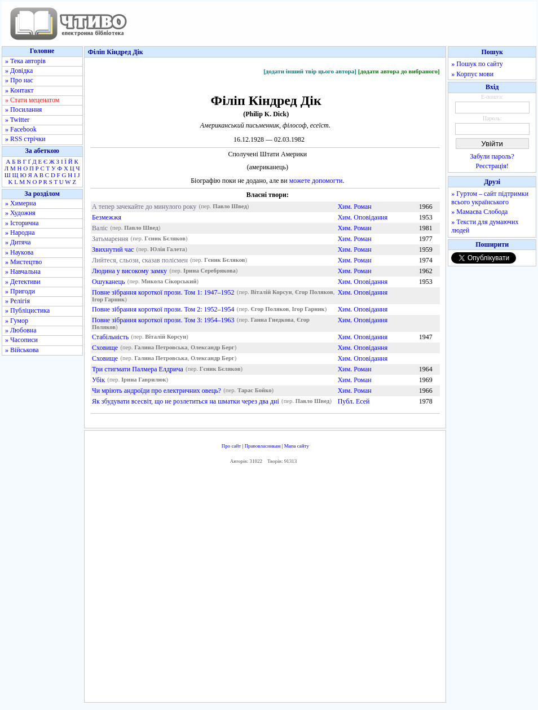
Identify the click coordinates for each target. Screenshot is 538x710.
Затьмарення (110, 239)
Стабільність (110, 337)
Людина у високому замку (129, 271)
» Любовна (21, 330)
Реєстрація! (492, 166)
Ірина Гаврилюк (143, 380)
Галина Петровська (160, 348)
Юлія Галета (167, 250)
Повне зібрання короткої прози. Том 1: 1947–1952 (163, 292)
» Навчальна (23, 271)
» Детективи (23, 282)
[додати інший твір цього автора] (309, 71)
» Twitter (17, 120)
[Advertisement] (265, 586)
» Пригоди (20, 291)
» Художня (20, 213)
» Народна (20, 232)
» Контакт (19, 90)
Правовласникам (263, 446)
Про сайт (231, 446)
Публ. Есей (354, 401)
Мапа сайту (296, 446)
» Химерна (20, 203)
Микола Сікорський (168, 282)
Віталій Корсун (271, 293)
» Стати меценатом (32, 100)
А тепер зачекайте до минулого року (144, 207)
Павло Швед (230, 207)
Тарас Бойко (254, 391)
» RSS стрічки (25, 139)
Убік (98, 380)
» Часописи (21, 340)
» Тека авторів (25, 61)
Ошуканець (108, 282)
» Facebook (21, 129)
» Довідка (19, 70)
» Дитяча (18, 242)
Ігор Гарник (108, 300)
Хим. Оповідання (363, 217)
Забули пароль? (492, 156)
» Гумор (16, 321)
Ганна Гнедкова (271, 320)
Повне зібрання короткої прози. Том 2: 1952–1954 (163, 309)
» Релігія (17, 301)
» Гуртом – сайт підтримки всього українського (489, 198)
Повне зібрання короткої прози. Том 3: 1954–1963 (163, 320)
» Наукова (19, 252)
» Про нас (19, 80)
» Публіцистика (27, 310)
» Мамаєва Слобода (479, 212)
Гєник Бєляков (165, 239)
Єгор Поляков (314, 293)
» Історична (22, 223)
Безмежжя (106, 217)
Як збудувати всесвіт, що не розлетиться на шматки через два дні (185, 401)
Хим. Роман (355, 207)
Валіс (100, 228)
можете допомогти (316, 181)
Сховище (105, 348)
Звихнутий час (113, 249)
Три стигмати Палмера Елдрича (137, 369)
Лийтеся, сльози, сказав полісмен (140, 260)
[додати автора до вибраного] (399, 71)
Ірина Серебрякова (209, 271)
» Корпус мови (472, 74)
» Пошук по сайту (476, 64)
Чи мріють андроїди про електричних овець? (156, 391)
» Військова (22, 350)
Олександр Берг (213, 348)
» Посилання (23, 109)
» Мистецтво (23, 262)
